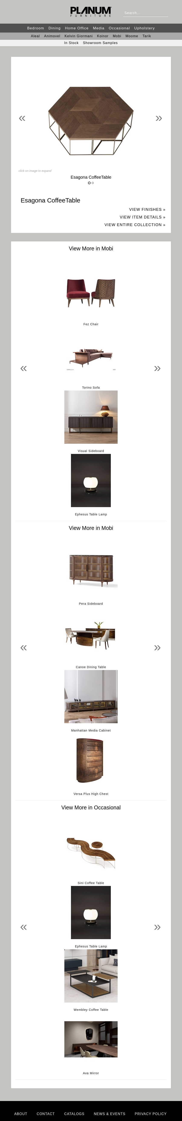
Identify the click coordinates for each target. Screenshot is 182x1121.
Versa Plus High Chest (91, 794)
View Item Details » (143, 217)
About (20, 1114)
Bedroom (35, 28)
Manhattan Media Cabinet (91, 730)
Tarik (147, 36)
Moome (132, 36)
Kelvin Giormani (79, 36)
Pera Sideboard (91, 603)
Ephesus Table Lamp (91, 514)
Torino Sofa (91, 387)
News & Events (109, 1114)
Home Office (77, 28)
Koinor (102, 36)
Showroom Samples (100, 43)
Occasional (119, 28)
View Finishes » (147, 209)
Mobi (117, 36)
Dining (54, 28)
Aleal (35, 36)
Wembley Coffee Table (91, 1009)
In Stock (71, 43)
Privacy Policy (151, 1114)
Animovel (52, 36)
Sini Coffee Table (91, 883)
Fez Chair (91, 324)
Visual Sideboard (91, 451)
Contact (46, 1114)
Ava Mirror (91, 1073)
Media (98, 28)
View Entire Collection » (135, 225)
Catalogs (74, 1114)
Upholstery (144, 28)
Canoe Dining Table (91, 667)
